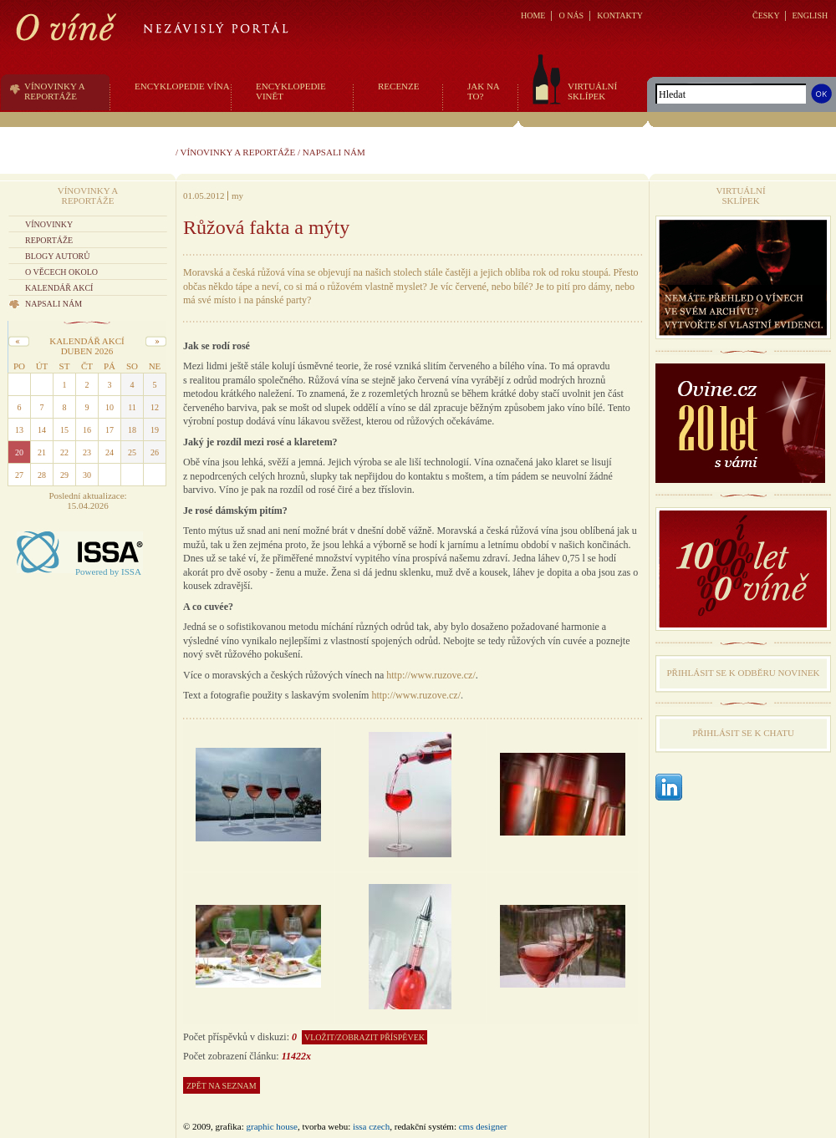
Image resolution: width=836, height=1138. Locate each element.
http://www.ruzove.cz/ (431, 675)
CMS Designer (483, 1126)
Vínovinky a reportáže (238, 152)
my (237, 196)
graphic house (272, 1126)
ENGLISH (810, 15)
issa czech (371, 1126)
